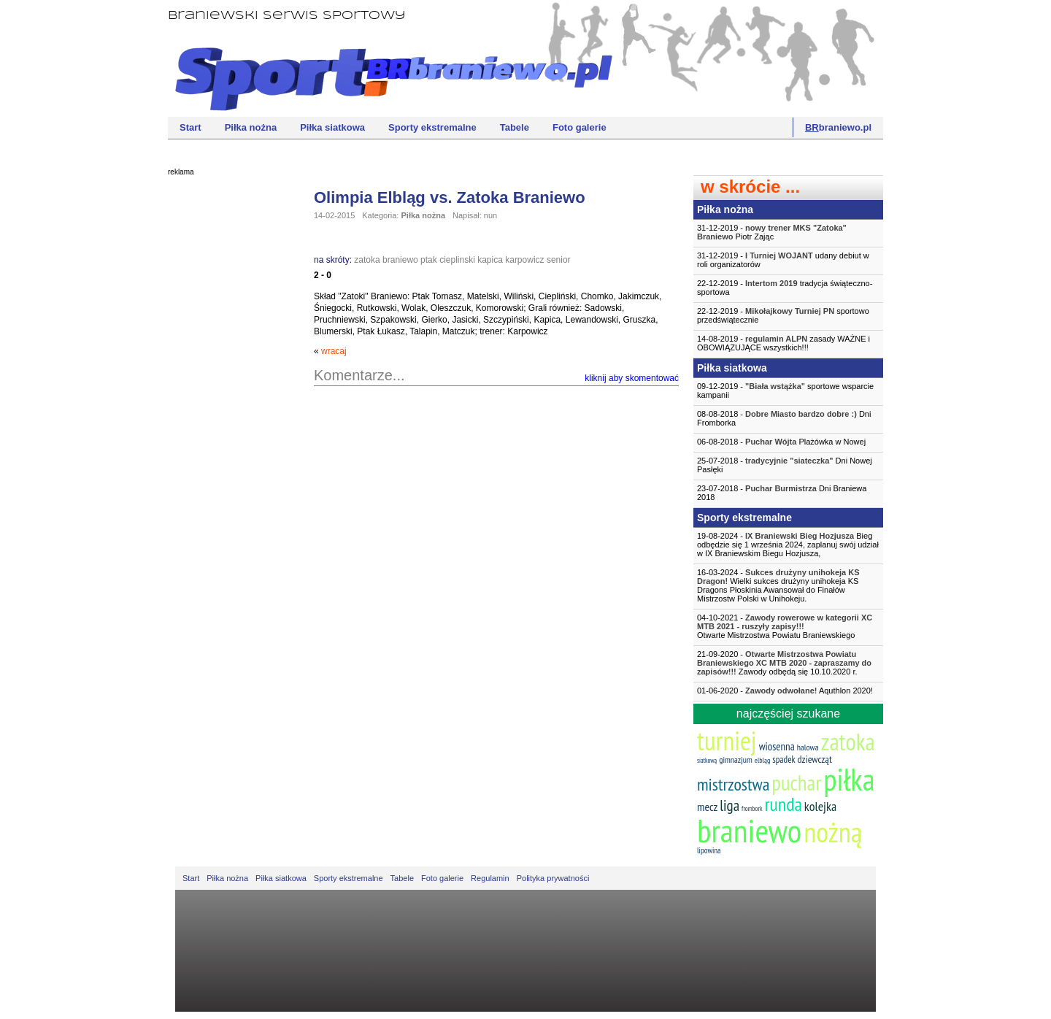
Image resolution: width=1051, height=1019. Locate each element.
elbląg (762, 760)
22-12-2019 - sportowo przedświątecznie (783, 315)
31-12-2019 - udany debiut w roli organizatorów (783, 260)
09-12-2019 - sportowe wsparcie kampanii (785, 390)
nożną (833, 831)
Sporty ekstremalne (432, 127)
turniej (727, 740)
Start (190, 127)
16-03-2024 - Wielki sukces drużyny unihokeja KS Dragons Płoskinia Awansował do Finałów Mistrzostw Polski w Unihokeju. (778, 585)
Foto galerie (580, 127)
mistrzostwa (733, 784)
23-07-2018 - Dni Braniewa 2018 (781, 492)
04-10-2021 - (788, 626)
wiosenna (777, 746)
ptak (428, 260)
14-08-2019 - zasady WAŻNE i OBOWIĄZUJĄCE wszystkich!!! (783, 343)
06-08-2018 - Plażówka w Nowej (781, 441)
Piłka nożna (251, 127)
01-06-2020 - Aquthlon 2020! (785, 690)
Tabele (514, 127)
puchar (796, 782)
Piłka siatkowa (332, 127)
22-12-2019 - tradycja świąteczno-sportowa (784, 287)
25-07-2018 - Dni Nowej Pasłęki (784, 465)
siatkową (707, 760)
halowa (808, 747)
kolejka (820, 806)
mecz (707, 806)
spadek (783, 759)
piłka (848, 779)
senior (559, 260)
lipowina (709, 850)
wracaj (334, 351)
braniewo (400, 260)
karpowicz (524, 260)
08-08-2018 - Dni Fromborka (784, 418)
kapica (490, 260)
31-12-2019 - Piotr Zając (772, 232)
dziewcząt (815, 759)
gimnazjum (735, 759)
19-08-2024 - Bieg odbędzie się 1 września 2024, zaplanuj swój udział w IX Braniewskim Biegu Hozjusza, (788, 544)
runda (782, 804)
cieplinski (457, 260)
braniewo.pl (838, 127)
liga (729, 805)
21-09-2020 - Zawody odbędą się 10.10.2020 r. (784, 663)
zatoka (367, 260)
